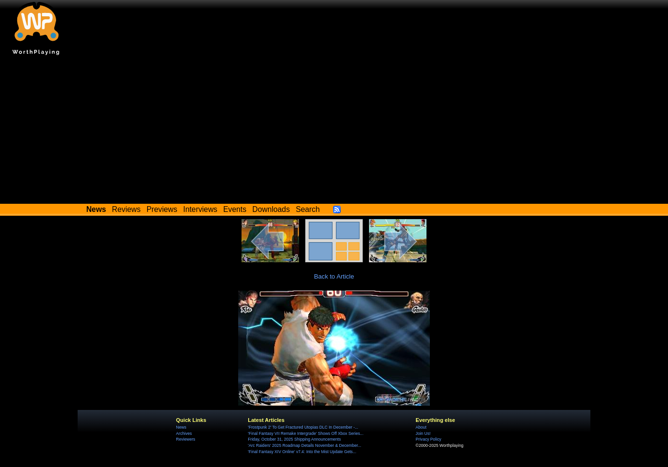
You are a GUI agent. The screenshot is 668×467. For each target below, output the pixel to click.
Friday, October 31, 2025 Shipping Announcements (294, 439)
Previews (162, 209)
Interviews (200, 209)
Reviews (126, 209)
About (420, 427)
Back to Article (334, 276)
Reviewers (185, 439)
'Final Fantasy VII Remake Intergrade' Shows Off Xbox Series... (305, 433)
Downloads (271, 209)
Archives (184, 433)
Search (308, 209)
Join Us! (422, 433)
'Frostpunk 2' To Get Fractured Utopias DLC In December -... (303, 427)
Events (234, 209)
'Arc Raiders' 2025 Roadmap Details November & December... (304, 445)
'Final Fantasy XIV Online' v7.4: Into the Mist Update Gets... (302, 451)
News (181, 427)
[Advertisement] (334, 132)
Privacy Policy (428, 439)
